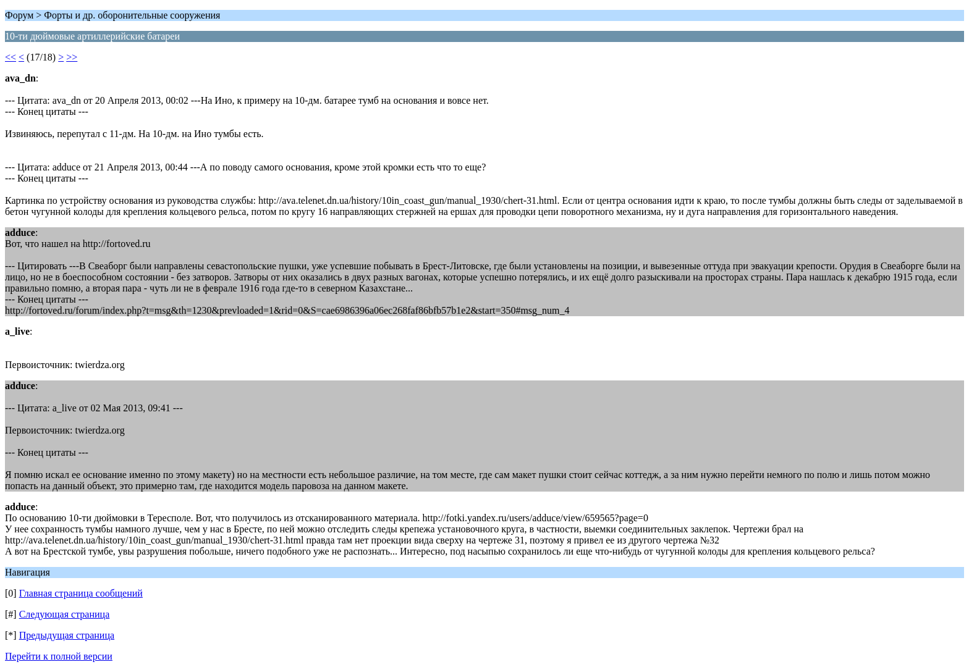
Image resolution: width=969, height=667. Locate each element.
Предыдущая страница (66, 635)
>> (71, 57)
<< (10, 57)
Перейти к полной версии (58, 656)
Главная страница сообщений (81, 593)
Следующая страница (64, 614)
